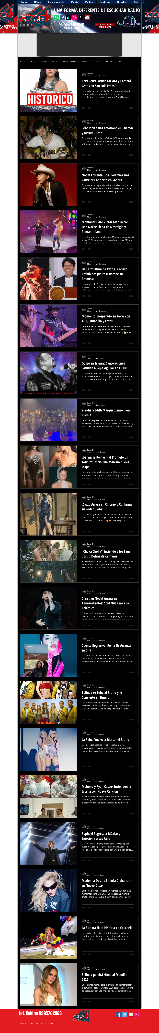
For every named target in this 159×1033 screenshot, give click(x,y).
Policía (85, 61)
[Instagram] (74, 17)
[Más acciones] (133, 74)
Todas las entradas (28, 61)
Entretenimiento (70, 61)
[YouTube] (87, 17)
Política (44, 61)
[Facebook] (62, 17)
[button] (135, 62)
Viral (121, 61)
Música (55, 61)
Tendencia (109, 61)
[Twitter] (124, 1014)
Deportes (96, 61)
